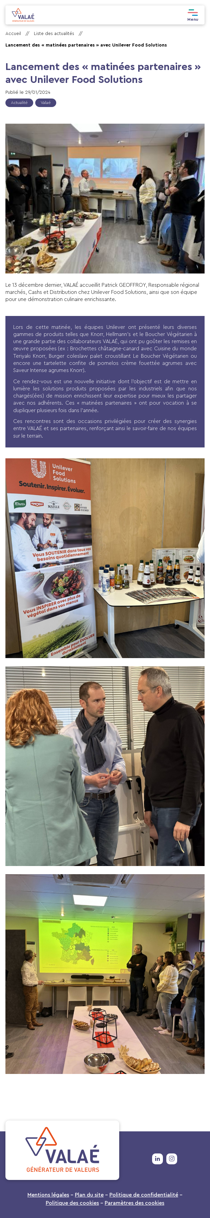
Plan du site (89, 1195)
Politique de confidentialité (143, 1195)
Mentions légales (48, 1195)
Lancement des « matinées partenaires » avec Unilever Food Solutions (86, 45)
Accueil (13, 33)
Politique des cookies (72, 1203)
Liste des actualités (54, 33)
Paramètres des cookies (134, 1203)
